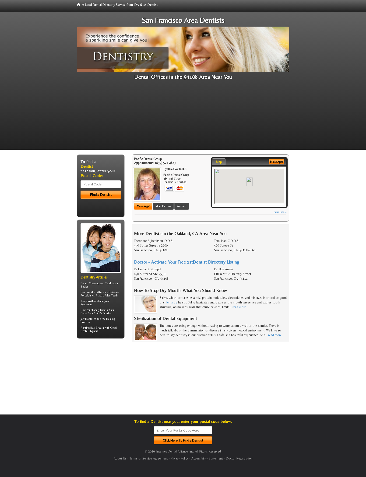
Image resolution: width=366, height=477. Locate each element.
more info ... (280, 212)
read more (239, 307)
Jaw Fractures (88, 318)
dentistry (171, 302)
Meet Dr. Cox (163, 206)
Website (181, 206)
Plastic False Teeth (107, 295)
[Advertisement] (183, 117)
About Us (120, 458)
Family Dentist (100, 310)
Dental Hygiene (89, 331)
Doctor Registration (239, 458)
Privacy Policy (179, 458)
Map (219, 162)
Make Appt (143, 206)
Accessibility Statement (207, 458)
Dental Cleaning (90, 283)
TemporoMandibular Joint (95, 301)
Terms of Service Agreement (149, 458)
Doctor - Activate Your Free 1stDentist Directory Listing (186, 262)
